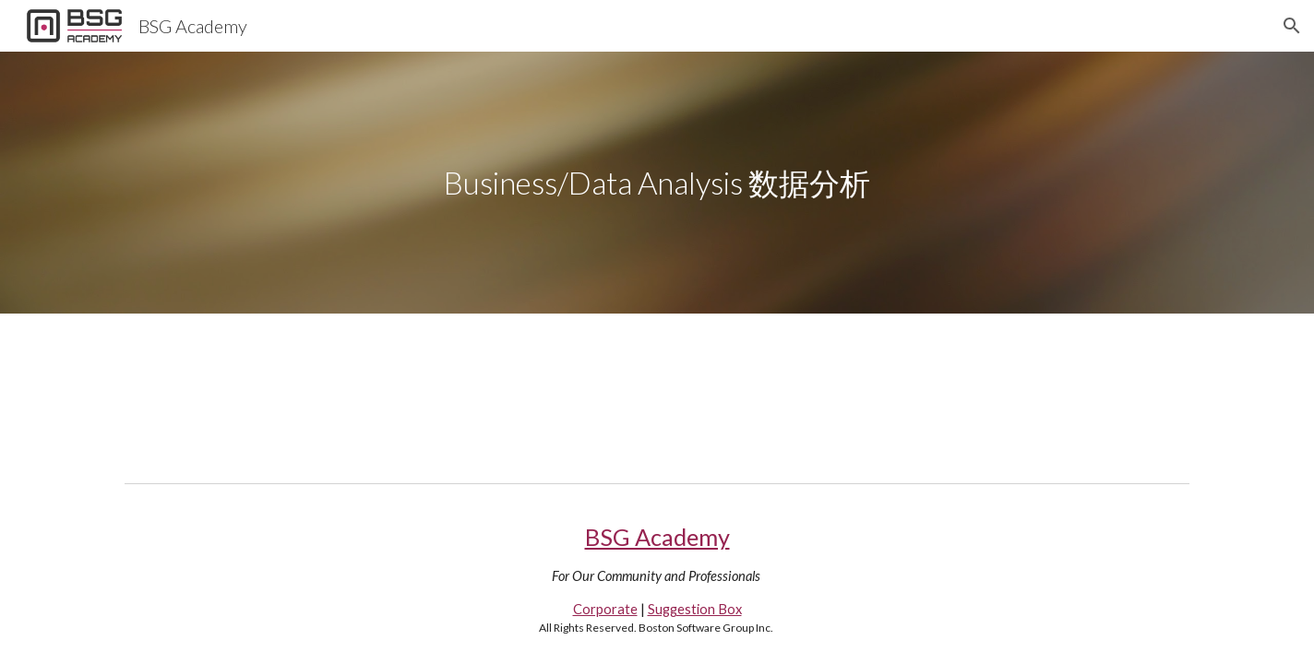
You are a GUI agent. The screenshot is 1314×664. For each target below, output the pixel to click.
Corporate (605, 609)
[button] (1292, 26)
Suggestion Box (695, 609)
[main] (657, 183)
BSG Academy (657, 537)
